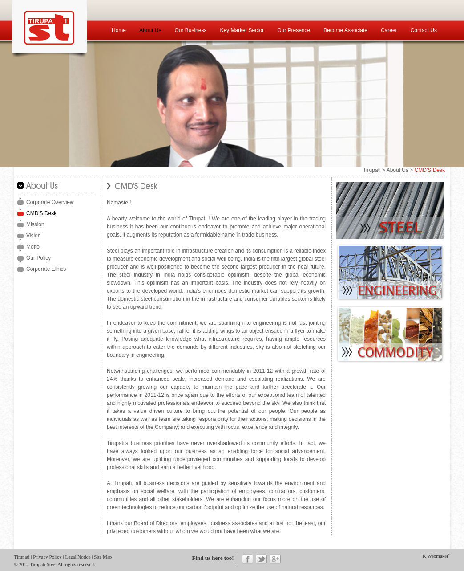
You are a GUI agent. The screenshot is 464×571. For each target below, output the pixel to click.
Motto (33, 247)
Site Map (103, 556)
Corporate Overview (50, 202)
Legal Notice (77, 556)
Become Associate (345, 30)
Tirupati (372, 170)
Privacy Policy (47, 556)
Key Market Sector (242, 30)
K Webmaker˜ (436, 556)
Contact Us (424, 30)
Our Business (190, 30)
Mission (35, 224)
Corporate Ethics (46, 269)
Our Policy (38, 258)
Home (119, 30)
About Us (150, 30)
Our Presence (293, 30)
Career (389, 30)
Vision (33, 235)
